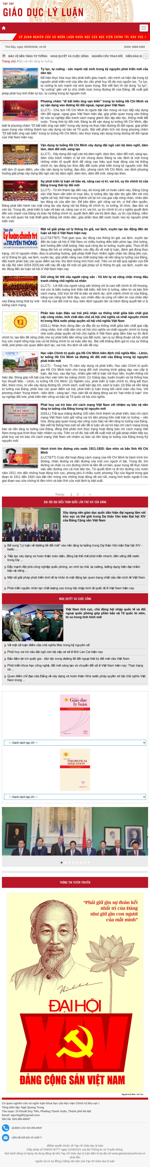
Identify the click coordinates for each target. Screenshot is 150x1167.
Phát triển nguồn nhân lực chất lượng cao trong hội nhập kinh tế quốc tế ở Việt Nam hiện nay (70, 588)
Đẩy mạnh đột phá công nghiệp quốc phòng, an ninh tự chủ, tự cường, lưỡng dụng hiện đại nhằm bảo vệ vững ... (73, 568)
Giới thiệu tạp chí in (11, 689)
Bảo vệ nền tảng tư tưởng (27, 56)
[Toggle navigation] (144, 27)
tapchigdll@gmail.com (25, 1115)
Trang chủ (9, 61)
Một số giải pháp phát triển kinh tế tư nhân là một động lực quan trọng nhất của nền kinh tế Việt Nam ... (76, 579)
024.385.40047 (21, 1119)
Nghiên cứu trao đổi (107, 56)
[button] (61, 863)
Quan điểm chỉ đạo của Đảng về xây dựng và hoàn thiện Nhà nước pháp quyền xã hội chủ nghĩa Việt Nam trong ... (76, 678)
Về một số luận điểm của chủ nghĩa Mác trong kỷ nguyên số (48, 645)
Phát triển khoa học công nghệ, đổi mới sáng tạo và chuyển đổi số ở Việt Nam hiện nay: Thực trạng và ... (75, 667)
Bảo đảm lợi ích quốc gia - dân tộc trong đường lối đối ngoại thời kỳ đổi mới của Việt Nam (68, 658)
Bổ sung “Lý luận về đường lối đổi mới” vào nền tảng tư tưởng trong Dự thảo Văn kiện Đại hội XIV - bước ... (74, 547)
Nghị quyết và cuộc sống (70, 56)
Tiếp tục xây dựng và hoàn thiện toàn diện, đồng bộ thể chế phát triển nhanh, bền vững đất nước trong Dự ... (73, 558)
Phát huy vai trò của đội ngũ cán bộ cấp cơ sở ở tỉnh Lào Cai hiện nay (55, 652)
